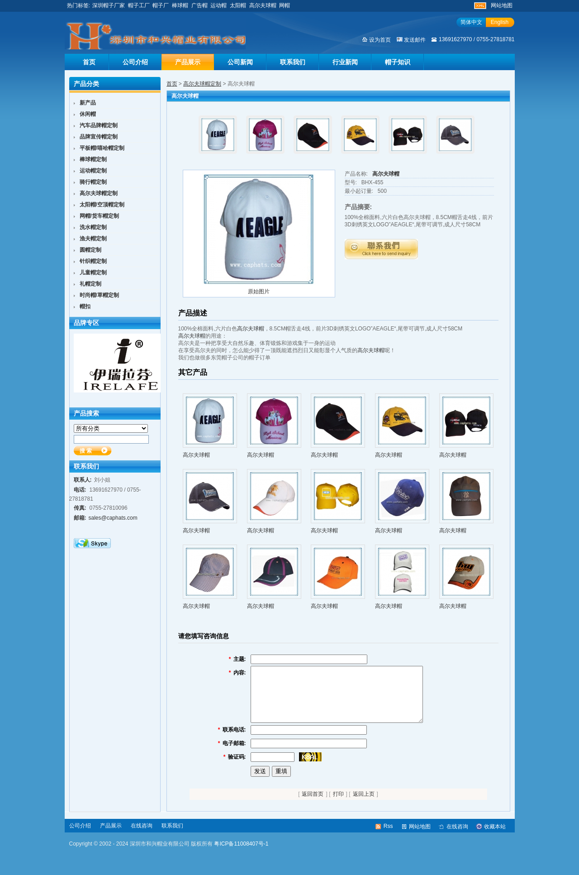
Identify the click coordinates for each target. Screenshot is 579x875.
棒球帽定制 (93, 159)
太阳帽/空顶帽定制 (102, 204)
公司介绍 (135, 62)
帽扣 (85, 306)
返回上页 (364, 805)
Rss (388, 837)
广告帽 (199, 5)
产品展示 (187, 62)
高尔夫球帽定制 (202, 84)
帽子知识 (397, 62)
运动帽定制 (93, 170)
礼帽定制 (90, 284)
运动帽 (218, 5)
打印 (338, 805)
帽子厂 (160, 5)
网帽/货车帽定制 (99, 216)
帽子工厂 (139, 5)
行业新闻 (345, 62)
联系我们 (292, 62)
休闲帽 (88, 114)
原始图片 (259, 291)
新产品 (88, 103)
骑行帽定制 (93, 182)
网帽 (284, 5)
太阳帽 (238, 5)
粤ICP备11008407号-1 (241, 854)
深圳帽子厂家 (108, 5)
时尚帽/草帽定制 (99, 295)
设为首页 (380, 40)
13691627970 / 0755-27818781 (477, 39)
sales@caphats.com (113, 518)
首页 (89, 62)
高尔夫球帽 (262, 5)
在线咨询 (141, 836)
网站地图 (502, 5)
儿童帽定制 (93, 272)
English (499, 22)
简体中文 (471, 22)
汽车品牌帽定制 (99, 125)
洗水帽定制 (93, 227)
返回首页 (312, 805)
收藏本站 (495, 837)
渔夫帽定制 (93, 238)
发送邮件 (415, 40)
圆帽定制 (90, 250)
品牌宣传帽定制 (99, 137)
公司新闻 (240, 62)
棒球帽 (180, 5)
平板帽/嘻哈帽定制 (102, 148)
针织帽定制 (93, 261)
